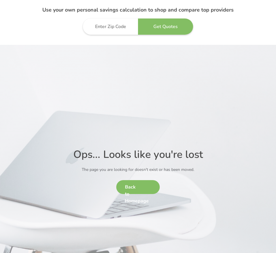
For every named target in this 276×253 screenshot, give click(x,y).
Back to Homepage (137, 189)
